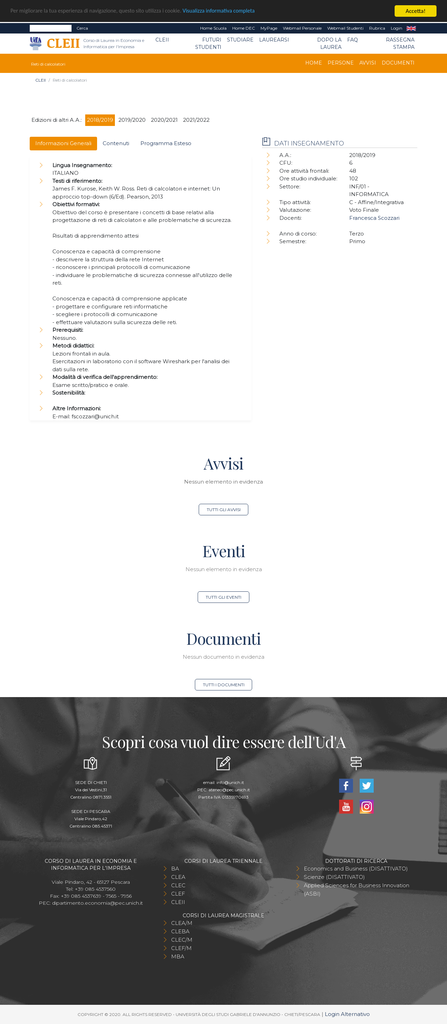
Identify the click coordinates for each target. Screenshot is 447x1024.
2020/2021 (164, 120)
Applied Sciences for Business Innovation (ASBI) (356, 889)
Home (313, 63)
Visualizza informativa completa (230, 11)
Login (396, 28)
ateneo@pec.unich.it (229, 789)
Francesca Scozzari (374, 218)
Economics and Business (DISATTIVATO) (356, 868)
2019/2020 (132, 120)
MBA (177, 956)
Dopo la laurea (329, 43)
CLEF (178, 893)
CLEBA (180, 931)
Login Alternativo (347, 1014)
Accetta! (416, 11)
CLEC (178, 885)
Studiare (240, 40)
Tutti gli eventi (223, 597)
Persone (341, 63)
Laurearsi (274, 40)
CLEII (162, 40)
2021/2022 (196, 120)
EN (411, 28)
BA (175, 868)
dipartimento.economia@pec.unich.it (97, 903)
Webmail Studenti (345, 28)
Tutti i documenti (223, 684)
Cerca (82, 28)
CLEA (178, 877)
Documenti (398, 63)
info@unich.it (230, 782)
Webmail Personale (302, 28)
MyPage (269, 28)
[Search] (51, 28)
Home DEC (243, 28)
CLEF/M (181, 948)
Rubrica (377, 28)
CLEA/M (181, 923)
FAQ (352, 40)
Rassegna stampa (400, 43)
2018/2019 (100, 120)
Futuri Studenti (208, 43)
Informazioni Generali (63, 143)
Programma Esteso (165, 143)
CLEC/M (181, 939)
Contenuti (116, 143)
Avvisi (367, 63)
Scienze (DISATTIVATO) (334, 877)
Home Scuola (213, 28)
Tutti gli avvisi (224, 509)
